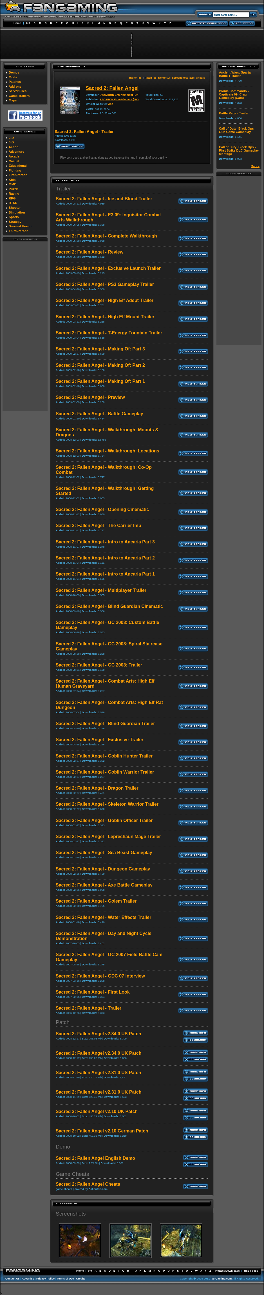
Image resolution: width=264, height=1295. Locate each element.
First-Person (18, 175)
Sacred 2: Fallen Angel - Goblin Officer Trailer (104, 820)
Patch (63, 1022)
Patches (15, 81)
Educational (17, 165)
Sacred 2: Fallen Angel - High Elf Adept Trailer (104, 300)
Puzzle (14, 189)
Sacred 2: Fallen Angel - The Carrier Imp (98, 525)
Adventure (16, 151)
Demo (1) (164, 77)
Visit (110, 103)
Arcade (14, 156)
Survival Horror (20, 226)
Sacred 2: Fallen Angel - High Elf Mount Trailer (105, 316)
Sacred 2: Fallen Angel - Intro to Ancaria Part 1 (105, 574)
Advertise (28, 1278)
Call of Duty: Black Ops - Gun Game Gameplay (237, 130)
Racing (14, 193)
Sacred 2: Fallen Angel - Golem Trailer (96, 901)
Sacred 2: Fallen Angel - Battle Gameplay (99, 413)
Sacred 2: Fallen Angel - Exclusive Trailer (100, 739)
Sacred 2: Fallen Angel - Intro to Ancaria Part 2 (105, 558)
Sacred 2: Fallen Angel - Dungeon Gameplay (103, 869)
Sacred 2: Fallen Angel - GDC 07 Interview (100, 976)
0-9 (28, 23)
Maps (13, 100)
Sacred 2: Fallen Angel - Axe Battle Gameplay (104, 885)
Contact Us (12, 1278)
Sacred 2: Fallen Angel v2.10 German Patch (102, 1131)
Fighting (15, 170)
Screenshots (71, 1214)
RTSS (13, 203)
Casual (14, 161)
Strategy (15, 221)
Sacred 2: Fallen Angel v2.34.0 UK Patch (98, 1053)
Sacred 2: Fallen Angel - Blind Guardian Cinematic (109, 606)
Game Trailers (19, 95)
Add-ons (15, 86)
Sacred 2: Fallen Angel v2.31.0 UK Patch (98, 1092)
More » (255, 166)
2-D (11, 137)
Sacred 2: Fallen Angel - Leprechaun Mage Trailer (108, 836)
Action (14, 147)
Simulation (17, 212)
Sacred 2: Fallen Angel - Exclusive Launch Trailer (108, 268)
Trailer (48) (135, 77)
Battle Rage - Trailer (234, 113)
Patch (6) (150, 77)
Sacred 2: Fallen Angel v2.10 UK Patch (97, 1111)
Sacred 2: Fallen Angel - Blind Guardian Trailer (105, 723)
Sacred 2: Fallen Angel (112, 88)
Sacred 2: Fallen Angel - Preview (90, 397)
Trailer (63, 189)
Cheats (200, 77)
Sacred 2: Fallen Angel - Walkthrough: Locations (107, 450)
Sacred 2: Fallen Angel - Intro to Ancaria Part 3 (105, 541)
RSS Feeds (251, 1270)
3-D (11, 142)
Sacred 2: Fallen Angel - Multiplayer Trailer (101, 590)
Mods (13, 77)
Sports (14, 217)
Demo (63, 1147)
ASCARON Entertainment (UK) (120, 94)
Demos (14, 72)
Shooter (15, 207)
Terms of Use (65, 1278)
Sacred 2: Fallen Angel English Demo (95, 1158)
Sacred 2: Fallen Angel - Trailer (88, 1008)
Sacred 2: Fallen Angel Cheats (88, 1184)
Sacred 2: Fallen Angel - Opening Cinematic (102, 509)
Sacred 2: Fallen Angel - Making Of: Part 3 (100, 348)
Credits (80, 1278)
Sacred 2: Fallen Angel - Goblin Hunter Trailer (104, 756)
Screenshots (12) (183, 77)
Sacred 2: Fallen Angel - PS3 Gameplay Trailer (105, 284)
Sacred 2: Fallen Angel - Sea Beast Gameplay (104, 852)
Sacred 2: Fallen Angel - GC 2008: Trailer (99, 665)
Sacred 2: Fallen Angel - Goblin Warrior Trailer (105, 772)
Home (17, 23)
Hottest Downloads (227, 1270)
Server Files (17, 91)
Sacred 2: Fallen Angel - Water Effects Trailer (103, 917)
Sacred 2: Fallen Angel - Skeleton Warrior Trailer (107, 804)
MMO (12, 184)
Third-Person (18, 231)
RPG (12, 198)
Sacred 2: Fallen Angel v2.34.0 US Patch (98, 1033)
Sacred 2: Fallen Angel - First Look (93, 992)
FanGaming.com (221, 1278)
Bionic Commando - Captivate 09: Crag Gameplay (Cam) (234, 94)
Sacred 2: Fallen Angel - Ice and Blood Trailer (104, 198)
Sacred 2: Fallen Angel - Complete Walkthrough (106, 236)
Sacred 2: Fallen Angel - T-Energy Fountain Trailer (109, 332)
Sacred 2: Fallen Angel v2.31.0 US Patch (98, 1072)
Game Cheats (72, 1174)
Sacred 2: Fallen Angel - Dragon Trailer (97, 788)
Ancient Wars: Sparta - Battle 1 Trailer (236, 74)
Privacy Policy (45, 1278)
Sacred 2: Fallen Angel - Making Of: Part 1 (100, 381)
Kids (12, 179)
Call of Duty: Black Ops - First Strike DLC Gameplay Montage (239, 150)
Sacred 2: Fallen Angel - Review (89, 252)
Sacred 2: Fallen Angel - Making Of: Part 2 (100, 365)
